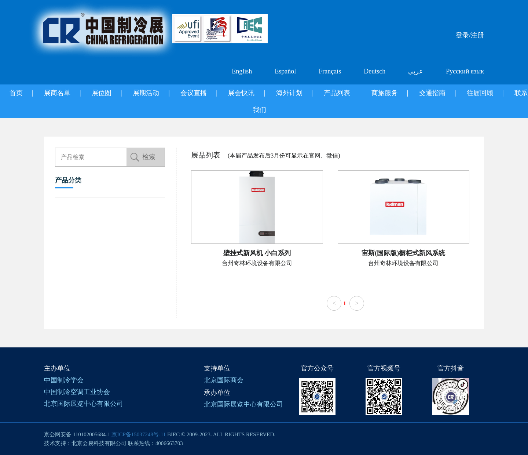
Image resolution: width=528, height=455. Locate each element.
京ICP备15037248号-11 (138, 434)
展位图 (101, 93)
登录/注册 (470, 35)
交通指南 (432, 93)
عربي (415, 71)
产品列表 (337, 93)
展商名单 (57, 93)
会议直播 (193, 93)
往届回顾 (480, 93)
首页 (16, 93)
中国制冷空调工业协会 (77, 392)
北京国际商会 (223, 380)
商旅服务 (384, 93)
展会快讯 (241, 93)
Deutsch (374, 71)
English (242, 71)
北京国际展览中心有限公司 (83, 403)
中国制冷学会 (64, 380)
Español (285, 71)
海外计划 (289, 93)
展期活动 (146, 93)
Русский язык (465, 71)
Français (330, 71)
